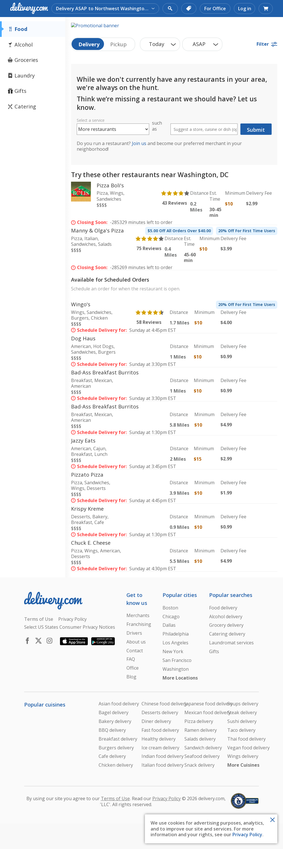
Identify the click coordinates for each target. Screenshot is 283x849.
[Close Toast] (272, 819)
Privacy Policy (247, 834)
